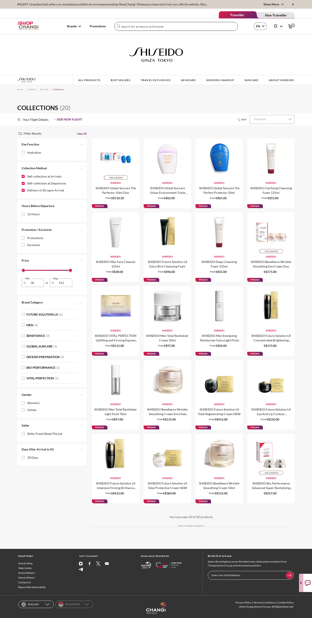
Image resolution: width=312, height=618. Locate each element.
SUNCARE (251, 80)
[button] (52, 145)
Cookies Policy (285, 602)
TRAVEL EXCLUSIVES (156, 80)
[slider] (23, 270)
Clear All (82, 133)
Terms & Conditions (264, 602)
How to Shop (25, 563)
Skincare (44, 89)
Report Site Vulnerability (32, 587)
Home (20, 89)
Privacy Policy (243, 602)
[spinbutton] (35, 282)
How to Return (26, 577)
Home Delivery (26, 572)
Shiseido (32, 89)
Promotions (98, 26)
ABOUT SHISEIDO (281, 80)
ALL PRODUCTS (89, 80)
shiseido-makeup (220, 80)
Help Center (25, 568)
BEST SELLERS (120, 80)
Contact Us (24, 582)
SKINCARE (188, 80)
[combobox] (176, 26)
